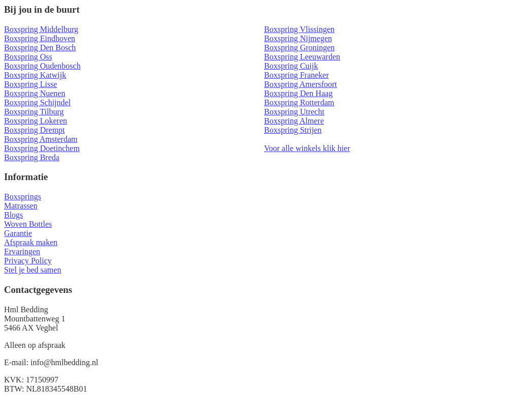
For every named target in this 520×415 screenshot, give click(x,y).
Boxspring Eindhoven (39, 38)
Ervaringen (22, 251)
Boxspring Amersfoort (300, 84)
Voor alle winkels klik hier (307, 148)
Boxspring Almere (294, 120)
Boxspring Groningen (299, 47)
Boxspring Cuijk (291, 66)
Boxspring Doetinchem (42, 148)
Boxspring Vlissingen (299, 29)
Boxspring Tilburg (34, 111)
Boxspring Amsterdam (40, 139)
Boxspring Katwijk (35, 75)
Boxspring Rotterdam (299, 102)
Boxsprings (22, 196)
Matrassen (21, 205)
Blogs (13, 215)
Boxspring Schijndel (37, 102)
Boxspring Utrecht (294, 111)
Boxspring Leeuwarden (302, 56)
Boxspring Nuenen (34, 93)
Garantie (18, 233)
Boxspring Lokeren (35, 120)
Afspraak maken (30, 242)
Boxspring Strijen (292, 130)
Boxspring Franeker (296, 75)
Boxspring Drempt (34, 130)
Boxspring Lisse (30, 84)
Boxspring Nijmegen (298, 38)
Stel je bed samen (32, 269)
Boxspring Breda (31, 157)
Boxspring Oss (28, 56)
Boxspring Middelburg (41, 29)
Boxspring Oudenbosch (42, 66)
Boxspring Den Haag (298, 93)
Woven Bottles (28, 224)
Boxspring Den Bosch (40, 47)
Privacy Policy (28, 260)
